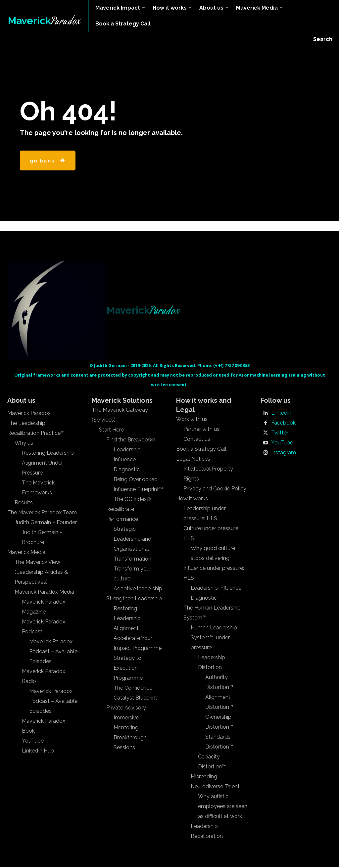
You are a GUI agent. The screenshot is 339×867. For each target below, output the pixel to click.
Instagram (283, 452)
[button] (322, 39)
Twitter (279, 432)
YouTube (282, 442)
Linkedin (281, 413)
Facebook (283, 423)
